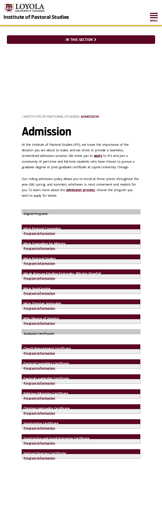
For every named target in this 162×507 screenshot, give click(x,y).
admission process (80, 190)
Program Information (39, 233)
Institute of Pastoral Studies (36, 16)
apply (98, 155)
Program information (39, 278)
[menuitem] (154, 17)
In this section (81, 40)
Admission (90, 116)
